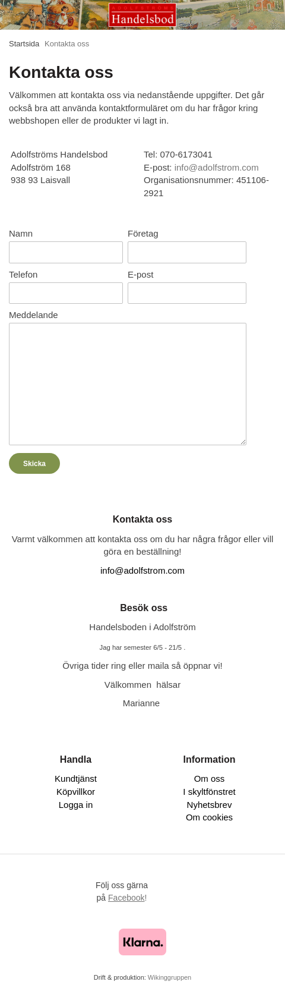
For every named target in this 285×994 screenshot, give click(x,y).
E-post (140, 274)
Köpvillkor (75, 792)
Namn (21, 233)
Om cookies (209, 817)
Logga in (76, 805)
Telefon (23, 274)
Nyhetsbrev (209, 805)
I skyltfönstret (209, 792)
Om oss (209, 778)
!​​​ (127, 897)
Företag (143, 233)
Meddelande (33, 315)
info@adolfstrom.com (142, 570)
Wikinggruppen (169, 977)
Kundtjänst (76, 778)
